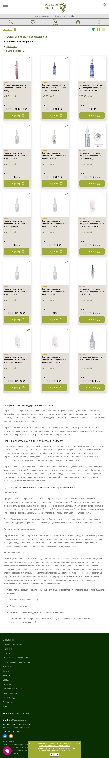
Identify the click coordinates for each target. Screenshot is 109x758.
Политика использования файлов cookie (54, 746)
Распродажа (60, 682)
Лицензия (7, 664)
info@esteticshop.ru (17, 698)
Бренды (58, 660)
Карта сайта (8, 720)
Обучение (58, 664)
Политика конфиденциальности (17, 725)
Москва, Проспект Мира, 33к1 (16, 705)
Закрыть (54, 755)
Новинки (58, 687)
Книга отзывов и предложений (16, 678)
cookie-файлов (64, 751)
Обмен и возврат (62, 673)
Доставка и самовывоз (64, 669)
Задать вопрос (9, 682)
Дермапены (12, 46)
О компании (8, 655)
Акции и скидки (61, 678)
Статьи (6, 687)
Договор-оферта (10, 731)
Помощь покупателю (12, 660)
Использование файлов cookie (17, 722)
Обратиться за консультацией (16, 673)
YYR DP (7, 102)
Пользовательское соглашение (17, 728)
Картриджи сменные (17, 51)
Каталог (58, 655)
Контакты (7, 669)
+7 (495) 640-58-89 (20, 693)
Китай (14, 102)
